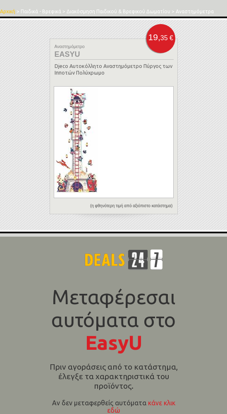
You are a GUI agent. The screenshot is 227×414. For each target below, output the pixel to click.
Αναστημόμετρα (195, 11)
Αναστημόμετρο (70, 46)
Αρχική (7, 11)
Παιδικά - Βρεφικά (41, 11)
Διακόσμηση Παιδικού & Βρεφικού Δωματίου (118, 11)
